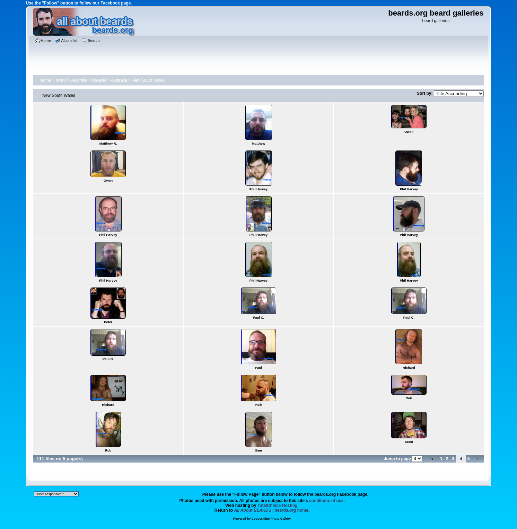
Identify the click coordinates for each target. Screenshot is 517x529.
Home (45, 80)
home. (272, 510)
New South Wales (148, 80)
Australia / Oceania (88, 80)
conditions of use (326, 500)
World (61, 80)
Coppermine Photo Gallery (271, 518)
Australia (119, 80)
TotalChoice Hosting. (278, 505)
